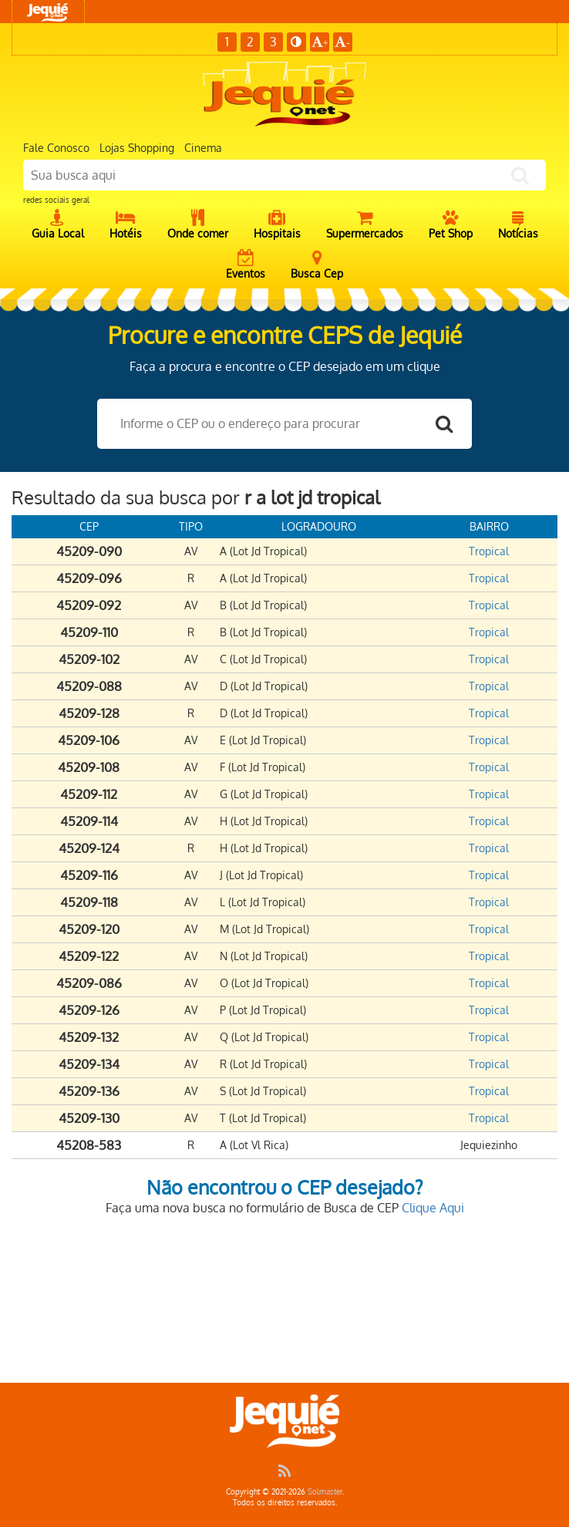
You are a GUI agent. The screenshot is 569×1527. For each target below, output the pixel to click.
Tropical (489, 551)
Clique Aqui (433, 1207)
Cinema (203, 147)
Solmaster (325, 1491)
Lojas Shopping (136, 147)
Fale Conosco (56, 147)
